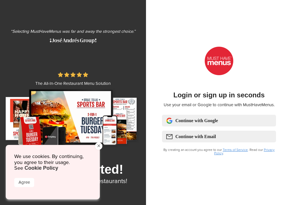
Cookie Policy (41, 168)
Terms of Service (235, 150)
